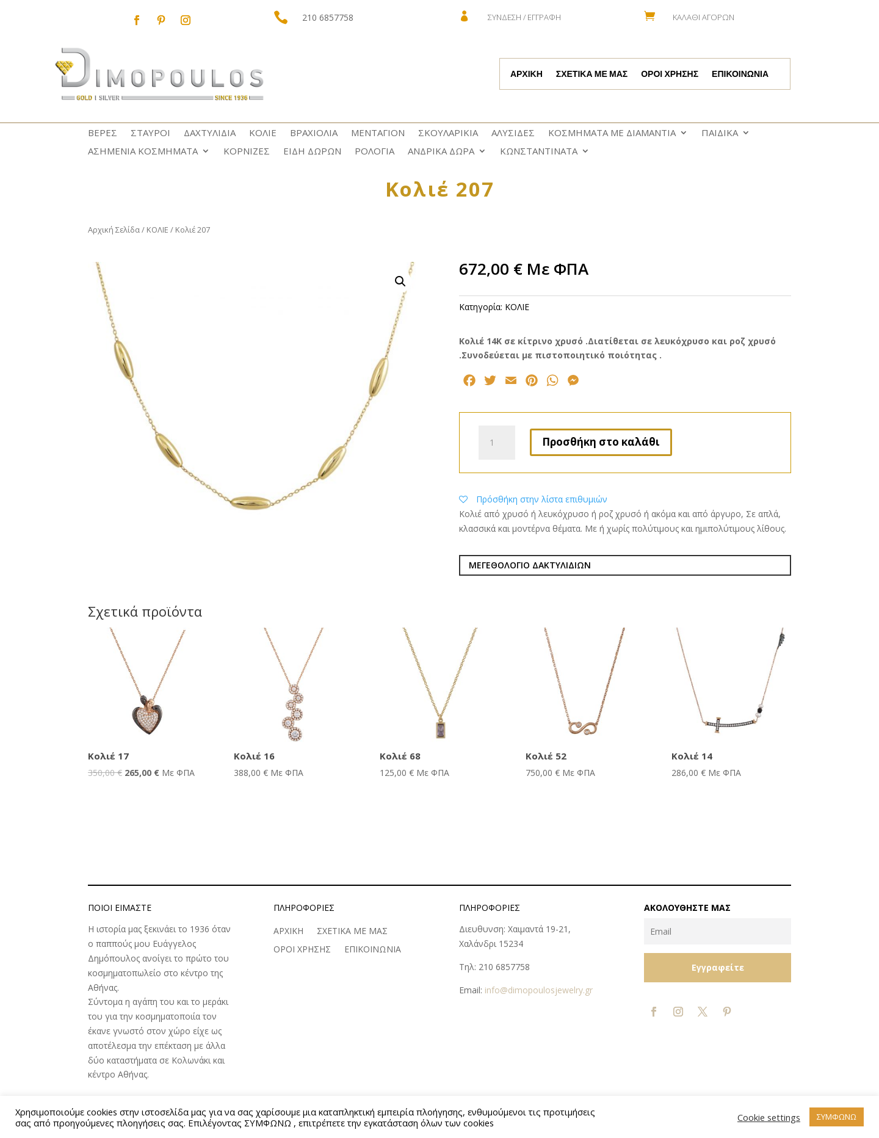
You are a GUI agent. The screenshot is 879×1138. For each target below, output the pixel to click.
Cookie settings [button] (768, 1117)
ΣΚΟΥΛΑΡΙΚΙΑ (448, 133)
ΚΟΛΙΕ (263, 133)
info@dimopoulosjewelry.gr (539, 990)
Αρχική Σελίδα (114, 229)
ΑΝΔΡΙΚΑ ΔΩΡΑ (441, 152)
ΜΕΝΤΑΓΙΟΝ (378, 133)
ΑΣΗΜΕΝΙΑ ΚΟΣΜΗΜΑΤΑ (143, 152)
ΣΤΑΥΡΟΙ (150, 133)
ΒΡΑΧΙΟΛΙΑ (314, 133)
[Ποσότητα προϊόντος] (497, 443)
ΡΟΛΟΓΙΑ (374, 152)
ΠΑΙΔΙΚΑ (719, 133)
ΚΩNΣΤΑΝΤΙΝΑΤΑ (538, 152)
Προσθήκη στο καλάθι (601, 442)
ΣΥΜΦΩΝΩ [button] (836, 1116)
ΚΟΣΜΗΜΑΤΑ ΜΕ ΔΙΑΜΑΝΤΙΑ (612, 133)
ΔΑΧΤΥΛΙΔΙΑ (210, 133)
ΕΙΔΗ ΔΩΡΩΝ (312, 152)
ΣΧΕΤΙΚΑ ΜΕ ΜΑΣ (592, 74)
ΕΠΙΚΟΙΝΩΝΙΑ (740, 74)
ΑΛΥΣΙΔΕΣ (513, 133)
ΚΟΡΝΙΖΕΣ (246, 152)
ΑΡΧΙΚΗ (526, 74)
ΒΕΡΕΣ (102, 133)
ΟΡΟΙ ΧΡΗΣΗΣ (669, 74)
